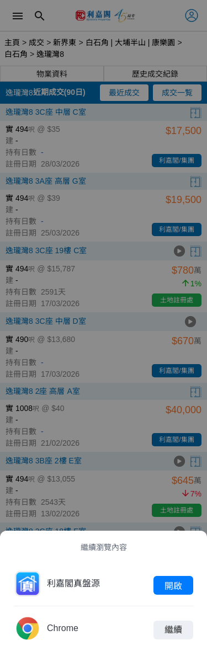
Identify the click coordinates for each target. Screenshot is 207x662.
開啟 (173, 585)
